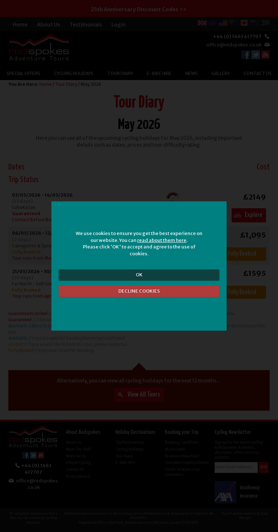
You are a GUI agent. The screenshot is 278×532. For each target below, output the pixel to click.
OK (139, 275)
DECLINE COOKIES (139, 291)
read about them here (161, 240)
